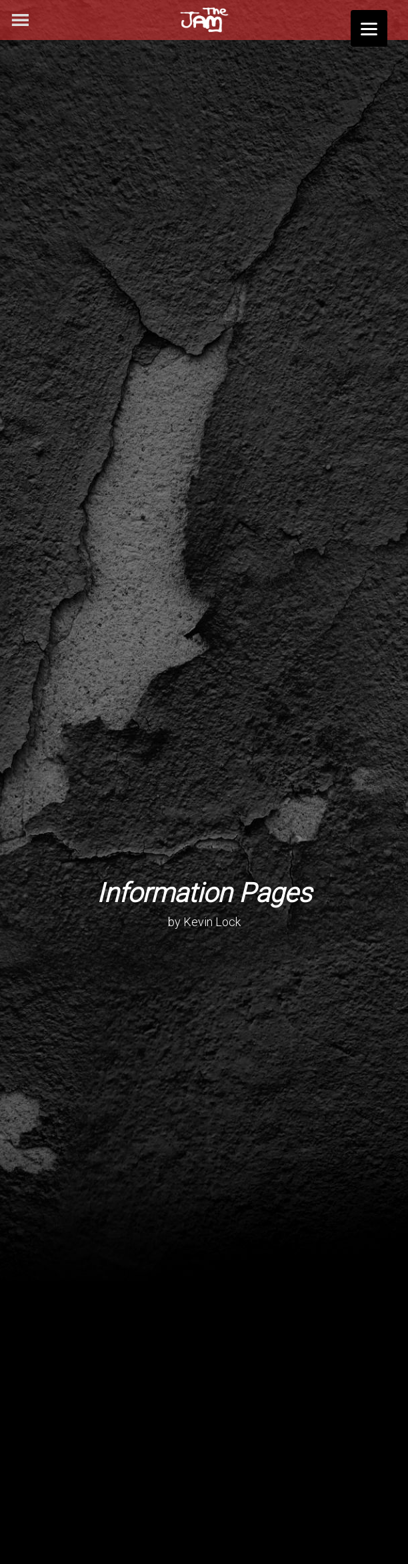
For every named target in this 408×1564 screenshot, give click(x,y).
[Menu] (369, 28)
